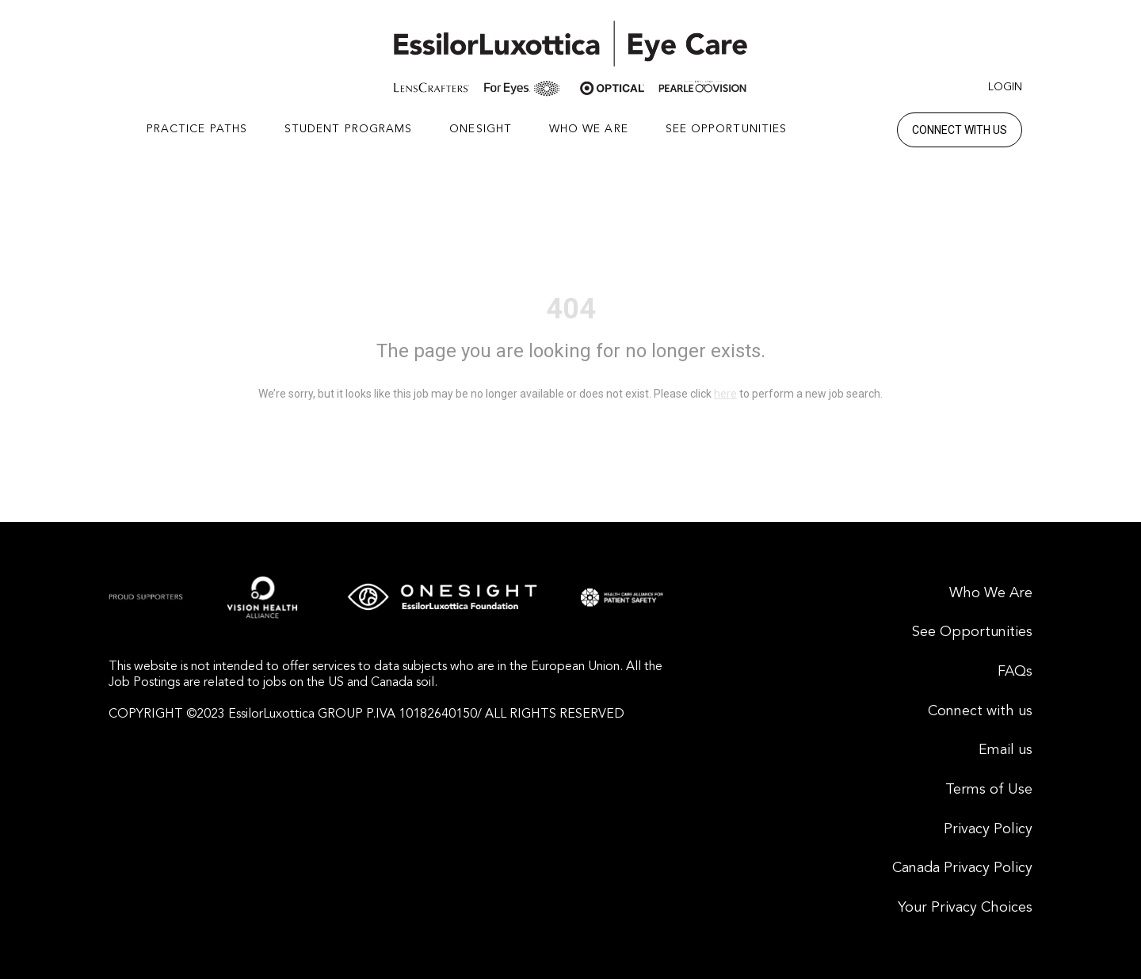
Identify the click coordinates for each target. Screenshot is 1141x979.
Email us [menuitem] (1005, 750)
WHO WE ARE (588, 129)
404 (571, 309)
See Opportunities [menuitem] (972, 632)
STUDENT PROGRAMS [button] (348, 129)
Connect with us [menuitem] (980, 711)
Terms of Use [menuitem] (988, 790)
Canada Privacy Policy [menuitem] (962, 868)
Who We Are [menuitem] (990, 593)
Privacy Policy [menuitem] (988, 829)
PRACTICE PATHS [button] (197, 129)
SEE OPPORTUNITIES (727, 129)
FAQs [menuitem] (1015, 672)
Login (1005, 87)
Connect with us (959, 130)
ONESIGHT (480, 129)
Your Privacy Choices (965, 908)
